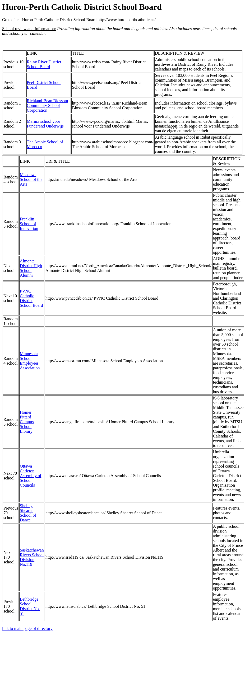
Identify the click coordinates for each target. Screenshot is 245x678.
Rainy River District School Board (44, 64)
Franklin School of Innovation (29, 224)
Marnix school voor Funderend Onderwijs (45, 123)
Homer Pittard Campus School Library (27, 422)
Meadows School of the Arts (31, 179)
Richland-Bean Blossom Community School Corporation (47, 105)
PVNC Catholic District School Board (31, 298)
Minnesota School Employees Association (30, 360)
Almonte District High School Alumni (31, 268)
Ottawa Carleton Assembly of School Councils (30, 475)
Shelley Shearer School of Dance (28, 512)
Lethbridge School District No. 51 (30, 606)
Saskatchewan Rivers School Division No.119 (32, 557)
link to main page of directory (27, 628)
